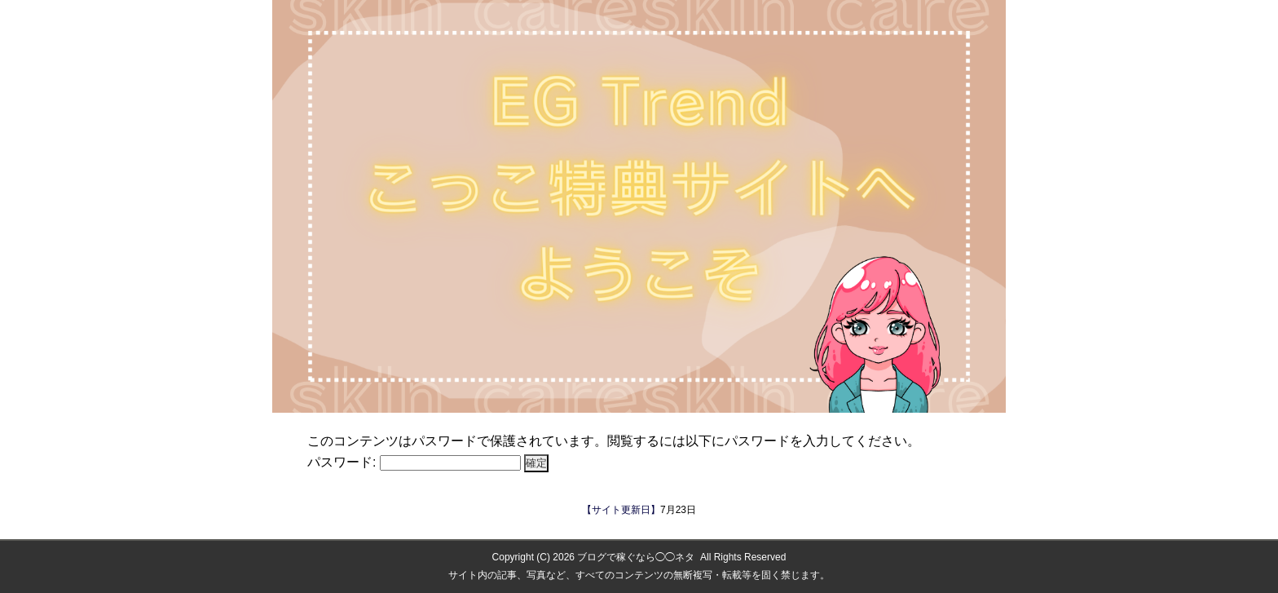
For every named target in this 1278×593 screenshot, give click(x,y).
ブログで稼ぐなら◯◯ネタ (635, 557)
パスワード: (414, 462)
